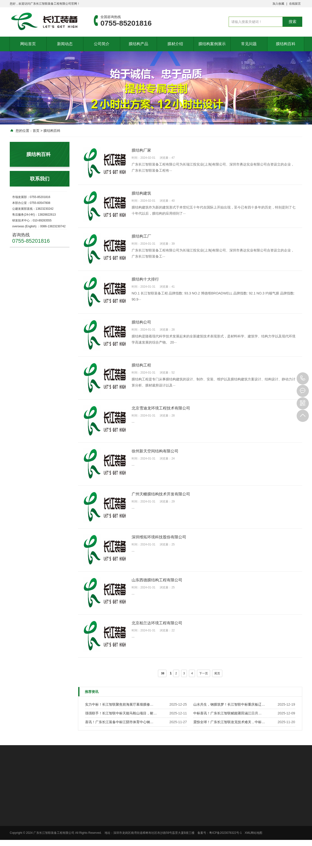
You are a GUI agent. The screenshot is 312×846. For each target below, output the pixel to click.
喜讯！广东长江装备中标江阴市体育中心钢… (119, 722)
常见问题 (249, 44)
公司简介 (101, 44)
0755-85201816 (303, 378)
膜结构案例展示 (212, 44)
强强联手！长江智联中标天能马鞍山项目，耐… (121, 713)
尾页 (217, 673)
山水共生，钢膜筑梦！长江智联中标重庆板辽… (229, 704)
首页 (36, 131)
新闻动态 (65, 44)
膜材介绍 (175, 44)
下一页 (203, 673)
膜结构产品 (138, 44)
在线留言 (295, 3)
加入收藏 (278, 3)
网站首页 (28, 44)
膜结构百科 (285, 44)
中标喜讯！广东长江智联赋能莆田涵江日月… (227, 713)
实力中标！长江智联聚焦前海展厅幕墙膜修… (119, 704)
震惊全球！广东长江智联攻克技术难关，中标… (229, 722)
